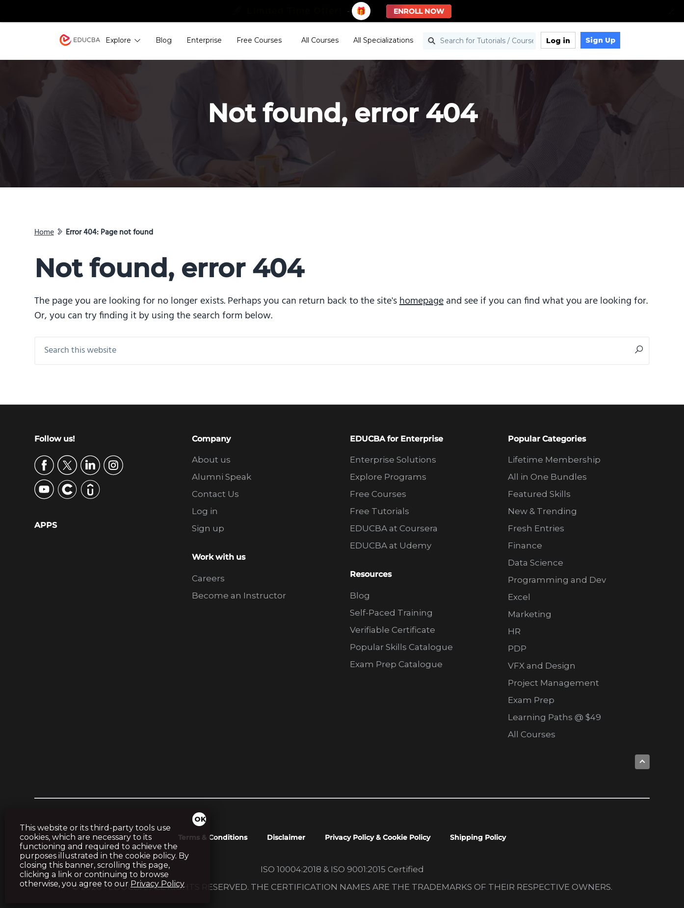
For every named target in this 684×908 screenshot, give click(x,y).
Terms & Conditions (212, 837)
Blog (188, 41)
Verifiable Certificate (392, 630)
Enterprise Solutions (393, 460)
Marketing (530, 614)
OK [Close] (200, 819)
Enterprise (228, 41)
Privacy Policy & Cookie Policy (377, 837)
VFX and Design (542, 666)
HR (514, 631)
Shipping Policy (478, 837)
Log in (583, 42)
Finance (525, 545)
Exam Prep (531, 700)
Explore (147, 41)
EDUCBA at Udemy (390, 545)
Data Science (535, 563)
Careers (208, 578)
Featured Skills (539, 494)
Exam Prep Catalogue (396, 664)
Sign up (208, 528)
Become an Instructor (239, 595)
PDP (517, 648)
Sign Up (625, 41)
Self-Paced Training (391, 613)
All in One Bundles (547, 477)
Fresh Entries (536, 528)
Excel (519, 597)
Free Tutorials (379, 511)
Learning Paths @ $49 (554, 717)
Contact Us (215, 494)
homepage (421, 301)
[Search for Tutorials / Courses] (503, 42)
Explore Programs (388, 477)
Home (44, 232)
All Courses (344, 41)
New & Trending (542, 511)
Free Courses (283, 41)
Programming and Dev (557, 580)
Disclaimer (286, 837)
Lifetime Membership (554, 460)
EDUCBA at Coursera (394, 528)
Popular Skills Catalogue (401, 647)
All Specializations (408, 41)
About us (211, 460)
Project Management (553, 683)
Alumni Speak (221, 477)
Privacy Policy (157, 883)
